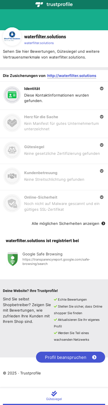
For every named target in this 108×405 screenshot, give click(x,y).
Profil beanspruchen (70, 357)
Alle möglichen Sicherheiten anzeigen (68, 223)
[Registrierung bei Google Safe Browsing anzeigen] (54, 260)
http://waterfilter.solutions (71, 75)
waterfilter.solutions (39, 43)
